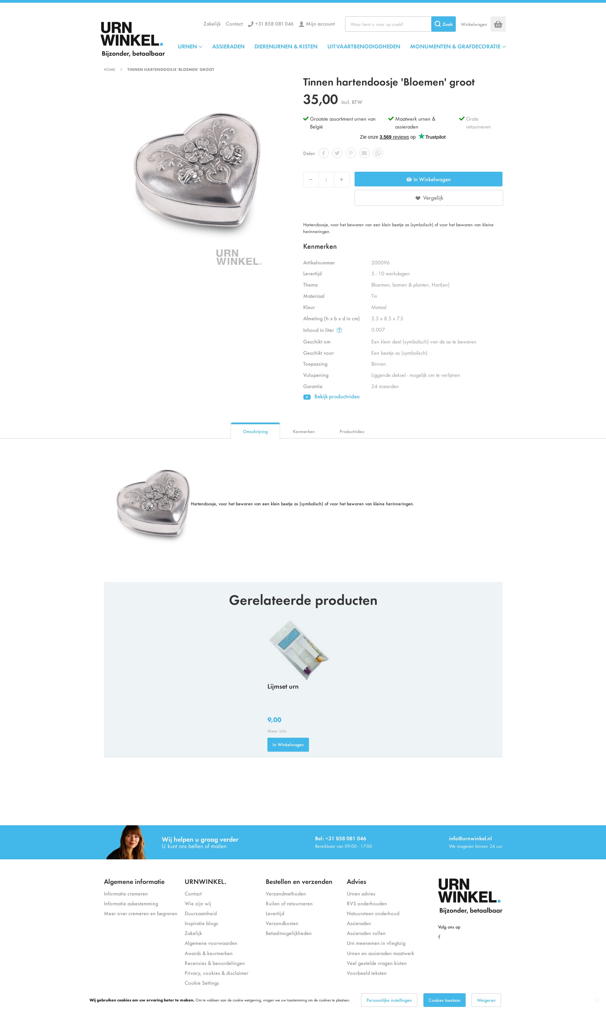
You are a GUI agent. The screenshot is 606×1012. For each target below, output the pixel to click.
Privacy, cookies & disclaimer (216, 972)
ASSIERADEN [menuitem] (228, 46)
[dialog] (303, 1000)
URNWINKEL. (205, 881)
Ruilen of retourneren (289, 903)
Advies (356, 881)
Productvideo (352, 431)
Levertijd (275, 913)
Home (109, 69)
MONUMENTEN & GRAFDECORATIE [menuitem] (455, 46)
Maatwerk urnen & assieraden (415, 122)
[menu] (342, 46)
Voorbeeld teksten (367, 972)
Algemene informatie (134, 881)
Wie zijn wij (198, 903)
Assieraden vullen (366, 932)
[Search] (443, 24)
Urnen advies (361, 893)
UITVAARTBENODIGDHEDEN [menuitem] (363, 46)
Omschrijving (255, 431)
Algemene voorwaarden (211, 942)
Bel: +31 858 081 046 (340, 838)
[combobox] (400, 24)
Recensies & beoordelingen (215, 962)
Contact (234, 23)
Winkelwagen (474, 24)
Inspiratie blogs (201, 922)
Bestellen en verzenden (299, 881)
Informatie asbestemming (131, 903)
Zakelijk (212, 23)
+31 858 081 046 (274, 23)
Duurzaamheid (201, 913)
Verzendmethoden (286, 893)
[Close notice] (597, 1000)
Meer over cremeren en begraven (140, 913)
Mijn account (320, 23)
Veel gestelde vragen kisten (377, 962)
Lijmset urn (283, 685)
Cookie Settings (202, 982)
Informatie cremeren (126, 893)
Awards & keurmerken (209, 952)
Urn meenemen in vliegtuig (376, 942)
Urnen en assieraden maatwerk (380, 952)
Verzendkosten (282, 922)
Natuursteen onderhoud (373, 913)
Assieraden (359, 922)
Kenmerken (304, 431)
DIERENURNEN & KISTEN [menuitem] (285, 46)
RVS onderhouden (367, 903)
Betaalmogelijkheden (289, 932)
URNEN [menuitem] (187, 46)
